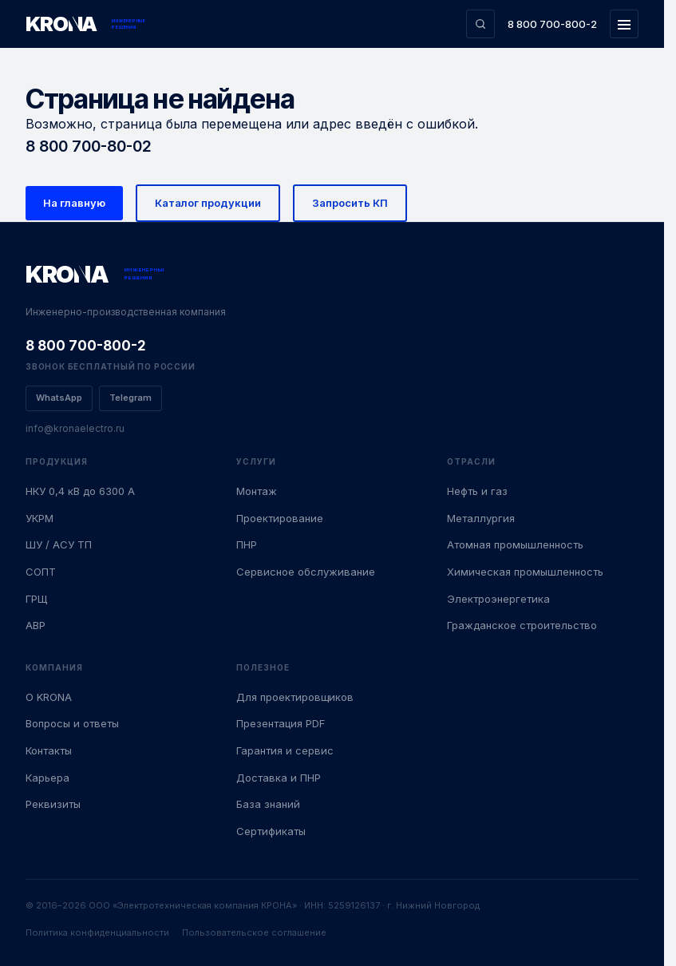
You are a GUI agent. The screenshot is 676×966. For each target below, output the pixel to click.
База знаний (268, 804)
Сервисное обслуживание (305, 571)
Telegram (130, 397)
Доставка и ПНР (278, 777)
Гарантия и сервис (285, 750)
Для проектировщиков (295, 697)
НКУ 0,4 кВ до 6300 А (80, 491)
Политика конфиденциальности (97, 932)
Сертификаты (271, 831)
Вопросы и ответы (72, 723)
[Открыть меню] (624, 24)
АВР (35, 625)
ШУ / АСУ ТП (59, 544)
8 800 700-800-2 (552, 24)
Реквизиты (53, 804)
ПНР (246, 544)
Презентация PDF (280, 723)
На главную (74, 202)
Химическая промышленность (525, 571)
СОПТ (41, 571)
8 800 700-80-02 (89, 146)
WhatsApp (59, 397)
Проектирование (279, 518)
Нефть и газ (477, 491)
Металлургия (481, 518)
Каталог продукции (208, 202)
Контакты (49, 750)
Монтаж (256, 491)
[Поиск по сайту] (480, 24)
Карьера (47, 777)
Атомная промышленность (515, 544)
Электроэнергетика (498, 598)
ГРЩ (36, 598)
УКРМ (39, 518)
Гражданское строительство (522, 625)
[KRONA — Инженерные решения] (86, 24)
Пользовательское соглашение (254, 932)
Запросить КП (350, 202)
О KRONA (49, 697)
